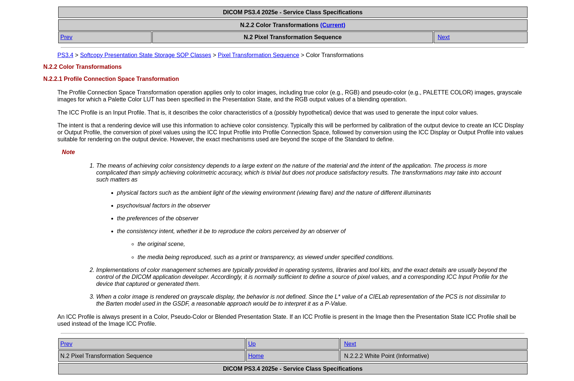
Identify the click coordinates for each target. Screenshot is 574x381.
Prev (66, 37)
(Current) (332, 25)
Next (443, 37)
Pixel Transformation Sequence (258, 55)
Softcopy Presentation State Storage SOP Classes (145, 55)
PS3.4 (65, 55)
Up (252, 344)
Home (256, 356)
